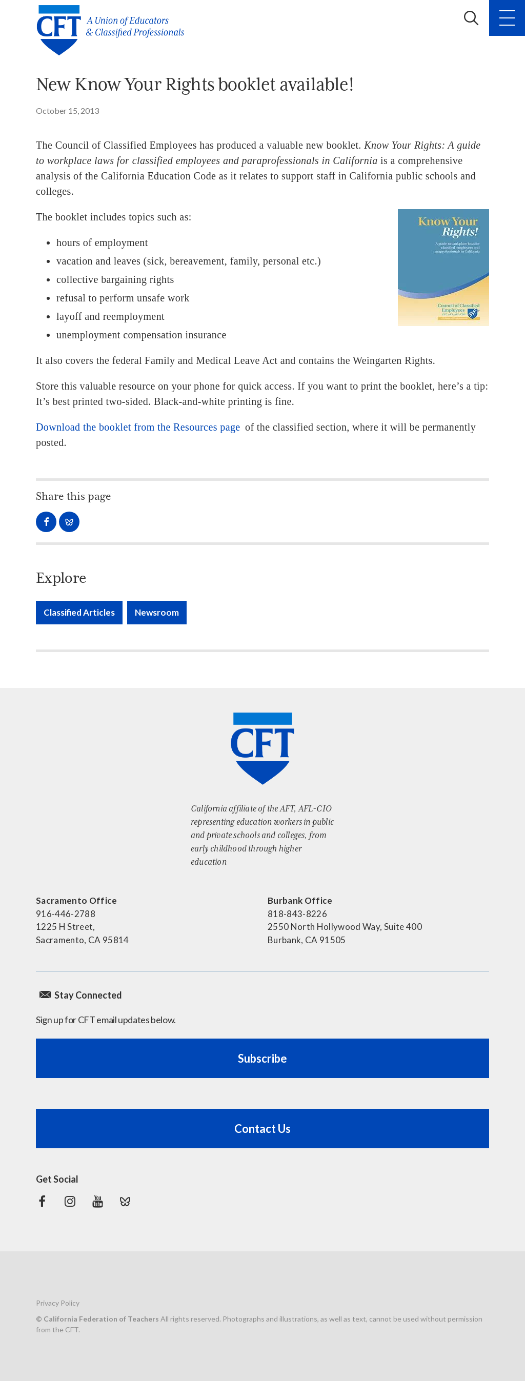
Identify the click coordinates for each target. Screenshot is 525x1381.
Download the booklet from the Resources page (138, 427)
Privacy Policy (57, 1302)
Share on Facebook (46, 522)
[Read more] (443, 267)
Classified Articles (79, 612)
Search (471, 18)
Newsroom (157, 612)
